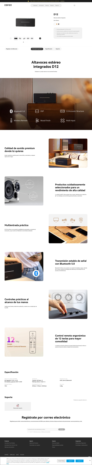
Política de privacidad (45, 431)
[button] (11, 38)
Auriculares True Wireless (10, 443)
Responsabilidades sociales (57, 445)
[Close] (90, 460)
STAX (17, 454)
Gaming (47, 5)
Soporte (57, 5)
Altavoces (35, 5)
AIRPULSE (12, 454)
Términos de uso (37, 431)
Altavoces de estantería (9, 447)
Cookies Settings (61, 460)
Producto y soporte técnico (80, 400)
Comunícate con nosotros (35, 445)
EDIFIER (6, 454)
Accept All (79, 460)
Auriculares (41, 5)
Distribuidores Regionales (81, 443)
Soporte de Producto (34, 443)
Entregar (61, 429)
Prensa (53, 447)
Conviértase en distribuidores (81, 445)
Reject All (70, 460)
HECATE (22, 454)
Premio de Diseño (55, 443)
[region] (46, 461)
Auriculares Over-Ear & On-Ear (11, 445)
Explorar (52, 5)
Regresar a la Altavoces (11, 48)
